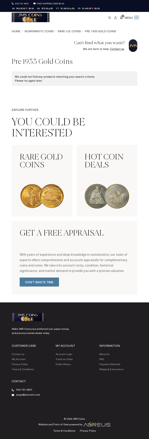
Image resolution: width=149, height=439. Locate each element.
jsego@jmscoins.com (28, 394)
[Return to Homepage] (30, 17)
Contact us (117, 49)
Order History (63, 364)
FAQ (101, 359)
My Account (19, 359)
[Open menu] (132, 17)
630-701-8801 (22, 3)
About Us (104, 354)
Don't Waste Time (39, 282)
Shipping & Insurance (111, 369)
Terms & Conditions (23, 369)
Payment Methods (109, 364)
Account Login (64, 354)
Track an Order (64, 359)
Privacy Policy (20, 364)
